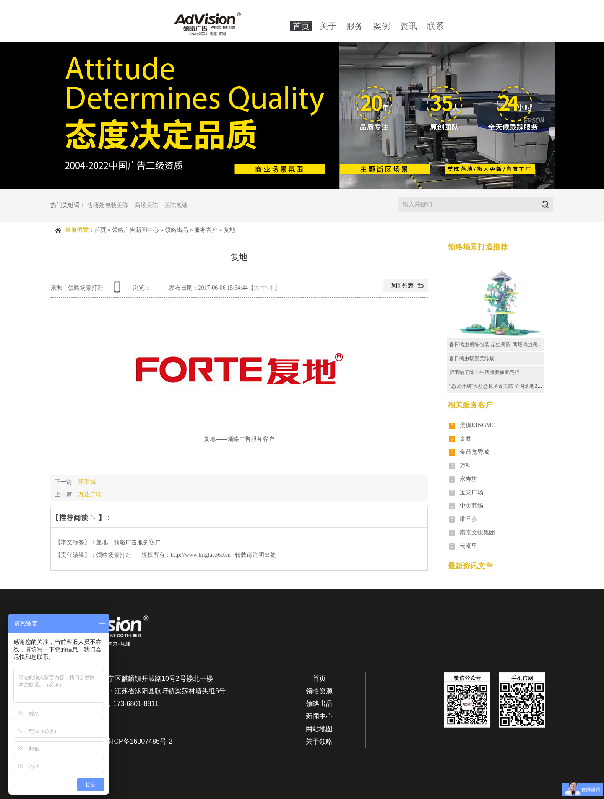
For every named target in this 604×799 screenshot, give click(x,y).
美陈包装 (176, 205)
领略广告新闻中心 (135, 230)
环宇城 (87, 481)
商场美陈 (146, 205)
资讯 (408, 26)
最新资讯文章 (470, 566)
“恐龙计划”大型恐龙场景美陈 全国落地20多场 (499, 386)
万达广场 (90, 494)
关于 (328, 26)
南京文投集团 (477, 532)
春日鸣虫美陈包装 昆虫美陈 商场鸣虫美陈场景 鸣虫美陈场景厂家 (521, 345)
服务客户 (206, 230)
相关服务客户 (470, 405)
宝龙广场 (471, 492)
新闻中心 (319, 716)
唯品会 (468, 519)
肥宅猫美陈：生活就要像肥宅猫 (484, 372)
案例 (381, 26)
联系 (435, 26)
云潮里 (468, 546)
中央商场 (471, 506)
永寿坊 (468, 479)
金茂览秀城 (474, 452)
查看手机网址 (118, 289)
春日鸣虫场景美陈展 (472, 358)
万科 (465, 465)
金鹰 (465, 439)
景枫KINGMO (478, 425)
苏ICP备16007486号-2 (138, 741)
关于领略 (319, 741)
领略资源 (319, 691)
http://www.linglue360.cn (201, 555)
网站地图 (319, 728)
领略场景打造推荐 (478, 247)
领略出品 (176, 230)
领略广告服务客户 (137, 542)
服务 (354, 26)
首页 (301, 26)
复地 (229, 230)
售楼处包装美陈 (107, 205)
